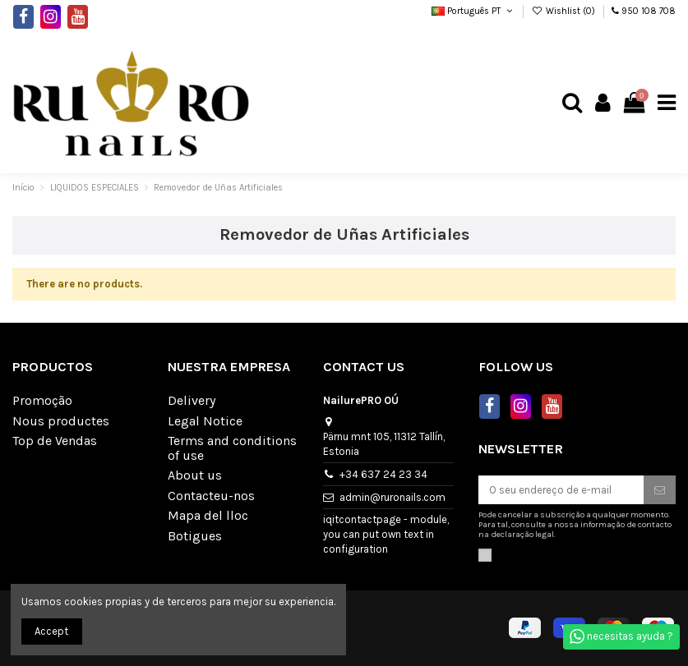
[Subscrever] (660, 489)
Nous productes (60, 421)
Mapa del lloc (208, 515)
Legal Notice (205, 421)
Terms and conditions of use (232, 448)
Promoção (42, 400)
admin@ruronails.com (392, 497)
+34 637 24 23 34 (383, 474)
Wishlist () (565, 11)
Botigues (195, 536)
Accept (51, 631)
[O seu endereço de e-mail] (561, 489)
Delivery (191, 400)
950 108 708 (648, 11)
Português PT (473, 11)
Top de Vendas (54, 441)
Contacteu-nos (211, 496)
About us (195, 475)
